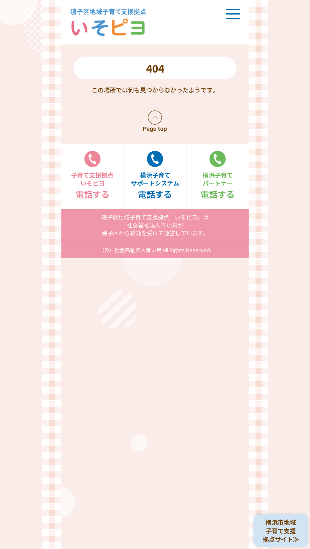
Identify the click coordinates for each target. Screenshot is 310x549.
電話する (92, 175)
